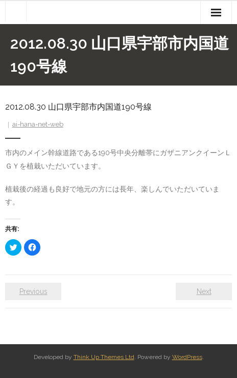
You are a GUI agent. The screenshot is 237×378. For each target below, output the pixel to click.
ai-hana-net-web (37, 124)
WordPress (187, 357)
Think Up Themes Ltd (104, 357)
